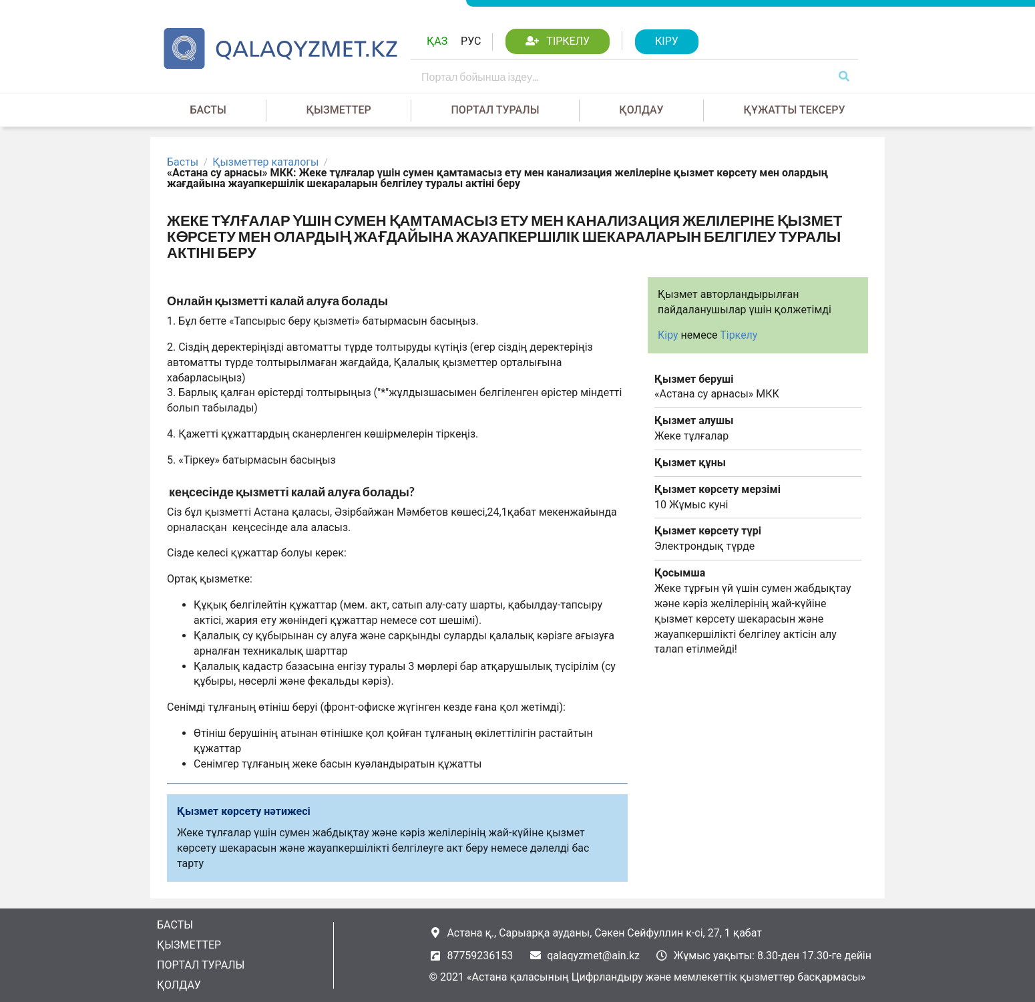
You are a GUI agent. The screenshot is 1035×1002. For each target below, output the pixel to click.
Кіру (668, 335)
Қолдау (641, 110)
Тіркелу (738, 335)
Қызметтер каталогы (265, 162)
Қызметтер (338, 110)
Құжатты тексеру (794, 110)
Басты (208, 110)
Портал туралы (495, 110)
